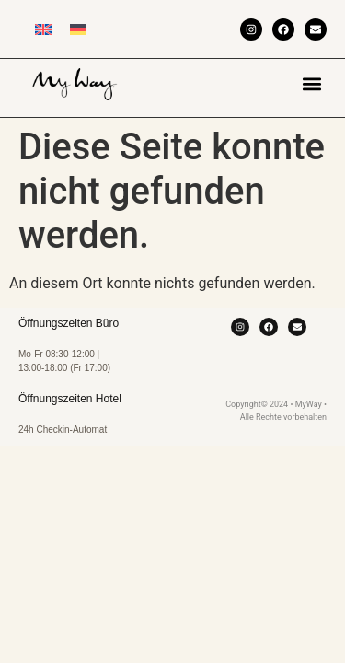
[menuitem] (43, 29)
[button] (311, 83)
